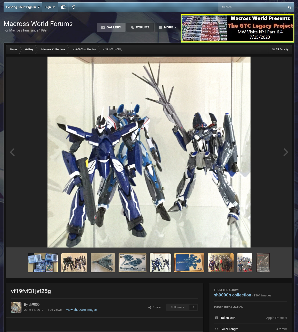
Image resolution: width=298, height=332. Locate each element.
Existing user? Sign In (23, 7)
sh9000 (34, 304)
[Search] (239, 7)
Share (154, 307)
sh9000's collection (232, 294)
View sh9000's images (81, 309)
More (168, 27)
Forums (142, 27)
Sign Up (50, 7)
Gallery (113, 27)
